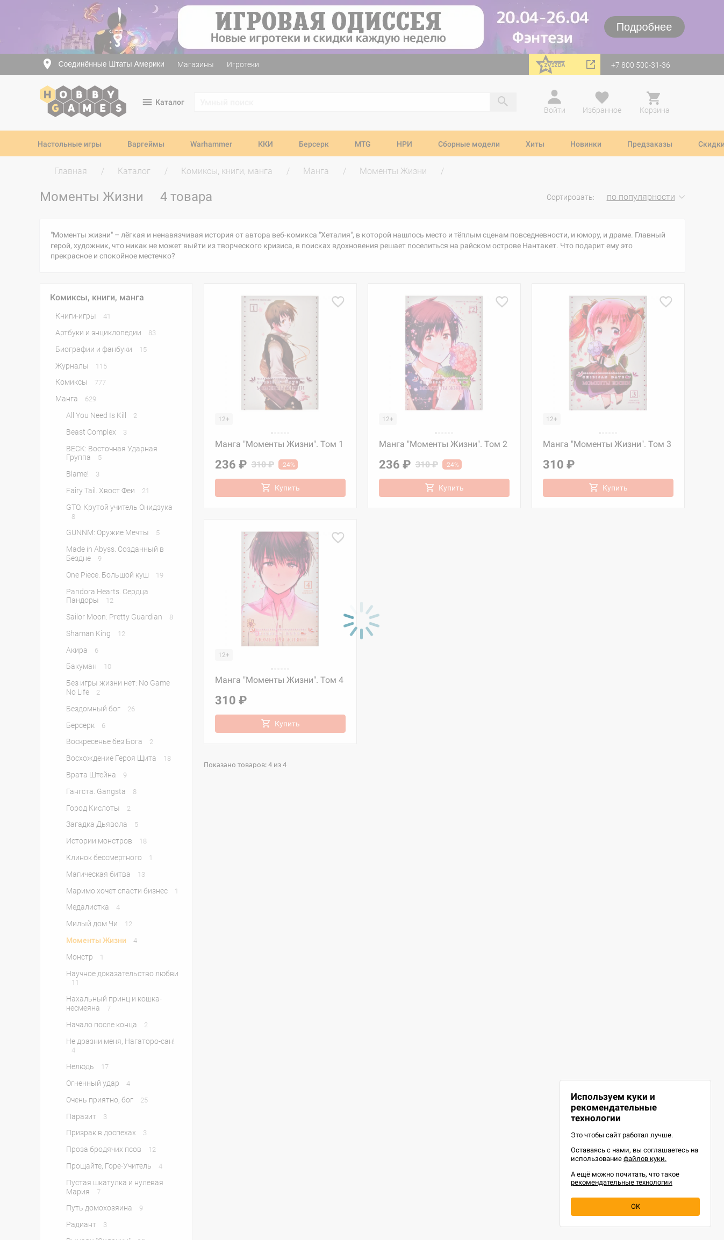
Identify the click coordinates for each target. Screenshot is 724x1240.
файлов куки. (644, 1159)
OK (635, 1206)
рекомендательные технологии (621, 1182)
